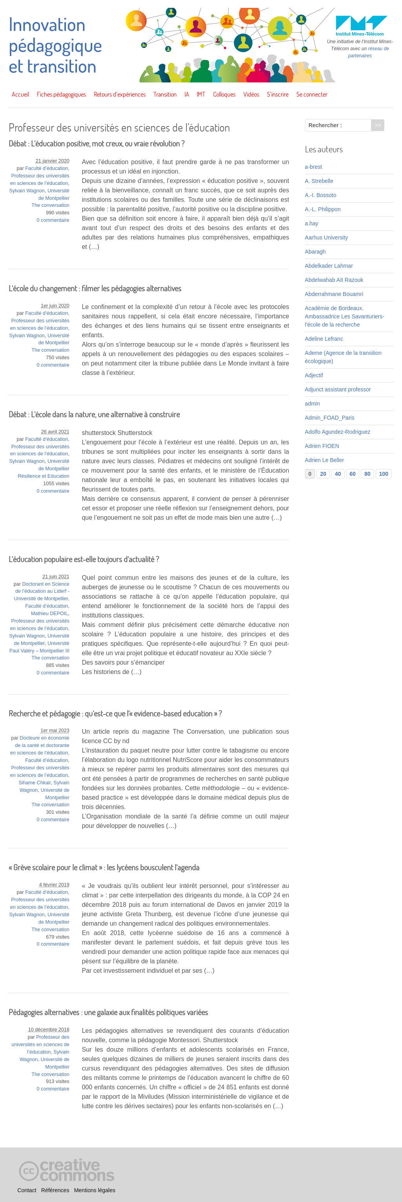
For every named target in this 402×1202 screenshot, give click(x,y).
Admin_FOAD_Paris (329, 418)
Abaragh (315, 251)
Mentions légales (94, 1190)
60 (353, 474)
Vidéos (251, 94)
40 (338, 474)
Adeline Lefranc (324, 339)
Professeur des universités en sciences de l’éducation (40, 1044)
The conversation (50, 205)
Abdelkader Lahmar (329, 266)
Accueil (20, 94)
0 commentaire (53, 220)
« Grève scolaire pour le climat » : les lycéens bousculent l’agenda (104, 867)
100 (383, 474)
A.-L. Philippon (323, 209)
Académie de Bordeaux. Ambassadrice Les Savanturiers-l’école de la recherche (344, 316)
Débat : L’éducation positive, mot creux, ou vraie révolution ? (97, 143)
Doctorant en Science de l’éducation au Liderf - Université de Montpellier (41, 591)
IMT (201, 94)
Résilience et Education (43, 476)
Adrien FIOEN (322, 446)
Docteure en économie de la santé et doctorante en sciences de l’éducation (39, 745)
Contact (26, 1190)
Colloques (224, 94)
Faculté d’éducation (46, 168)
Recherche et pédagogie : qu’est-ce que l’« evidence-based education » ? (115, 713)
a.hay (311, 223)
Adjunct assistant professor (338, 389)
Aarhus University (326, 237)
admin (312, 403)
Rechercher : (325, 125)
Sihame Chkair (34, 783)
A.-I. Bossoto (320, 195)
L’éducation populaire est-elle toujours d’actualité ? (84, 559)
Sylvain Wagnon (27, 191)
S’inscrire (278, 94)
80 (367, 474)
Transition (165, 94)
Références (55, 1190)
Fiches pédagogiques (61, 94)
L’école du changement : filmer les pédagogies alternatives (95, 288)
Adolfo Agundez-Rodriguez (338, 432)
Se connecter (311, 94)
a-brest (313, 167)
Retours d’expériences (120, 94)
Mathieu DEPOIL (49, 613)
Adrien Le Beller (324, 460)
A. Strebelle (319, 181)
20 (323, 474)
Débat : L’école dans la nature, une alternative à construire (94, 414)
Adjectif (314, 375)
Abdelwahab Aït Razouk (334, 280)
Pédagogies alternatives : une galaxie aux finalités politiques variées (108, 1012)
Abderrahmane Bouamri (334, 294)
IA (187, 94)
